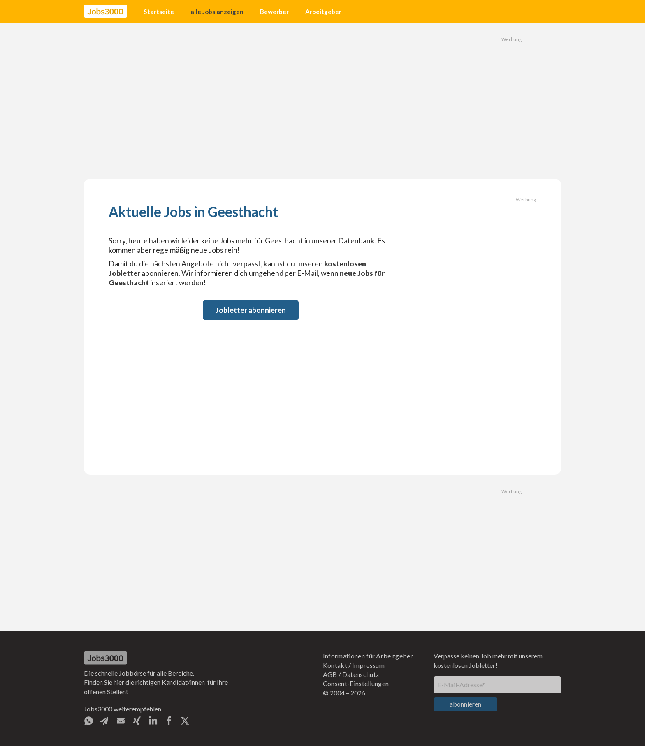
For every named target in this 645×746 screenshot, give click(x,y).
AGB (330, 674)
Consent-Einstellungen (356, 683)
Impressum (368, 665)
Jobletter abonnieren (251, 310)
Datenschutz (361, 674)
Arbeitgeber (323, 11)
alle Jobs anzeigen (217, 11)
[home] (105, 11)
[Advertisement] (322, 100)
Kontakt (335, 665)
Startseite (159, 11)
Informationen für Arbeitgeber (368, 656)
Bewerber (274, 11)
